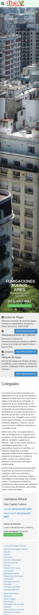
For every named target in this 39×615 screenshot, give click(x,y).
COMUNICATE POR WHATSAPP (19, 306)
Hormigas (8, 584)
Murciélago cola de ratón (14, 604)
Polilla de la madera (12, 612)
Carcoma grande (11, 563)
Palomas (7, 607)
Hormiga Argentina (11, 590)
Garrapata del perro (12, 582)
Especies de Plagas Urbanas (16, 549)
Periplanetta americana (13, 576)
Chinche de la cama (12, 568)
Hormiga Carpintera (12, 587)
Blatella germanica (11, 573)
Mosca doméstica (11, 593)
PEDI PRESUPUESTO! (26, 374)
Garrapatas (8, 579)
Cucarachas (9, 571)
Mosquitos (8, 596)
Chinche (7, 565)
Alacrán (7, 552)
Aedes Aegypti (10, 599)
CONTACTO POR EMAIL (13, 534)
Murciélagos (9, 602)
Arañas (7, 555)
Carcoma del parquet (12, 560)
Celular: (18, 509)
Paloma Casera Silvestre (14, 610)
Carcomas (8, 557)
